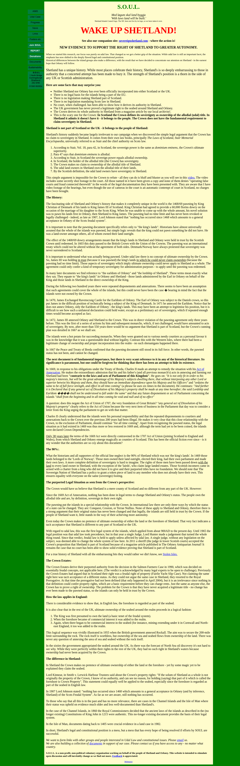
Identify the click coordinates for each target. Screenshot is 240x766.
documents (95, 743)
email (180, 740)
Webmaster (128, 762)
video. (191, 177)
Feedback (117, 756)
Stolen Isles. (170, 554)
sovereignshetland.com (133, 40)
